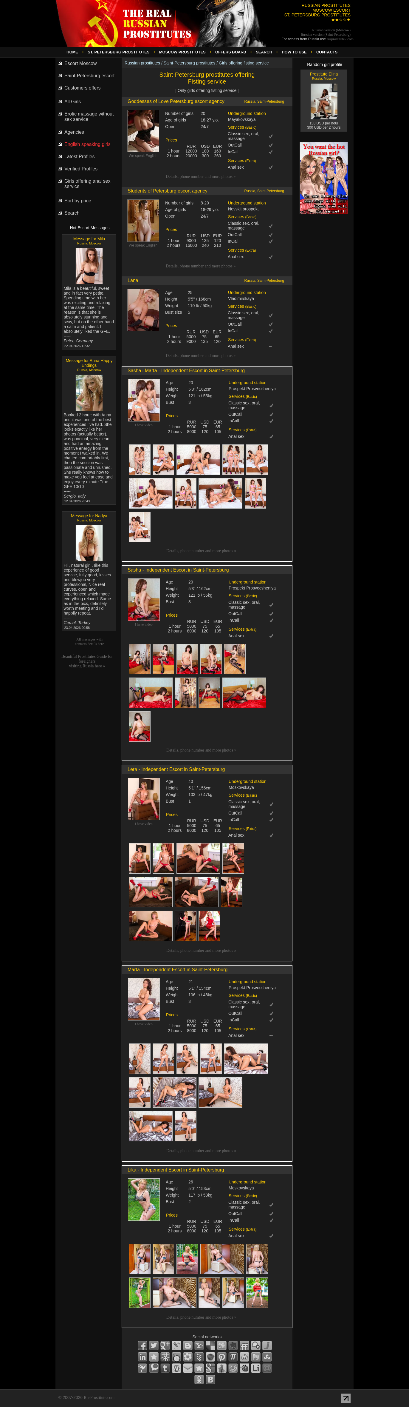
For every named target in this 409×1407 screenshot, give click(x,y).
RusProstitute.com (99, 1397)
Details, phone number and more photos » (201, 176)
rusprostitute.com (340, 39)
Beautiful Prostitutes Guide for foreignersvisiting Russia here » (87, 661)
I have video (143, 425)
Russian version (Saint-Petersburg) (326, 35)
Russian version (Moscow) (331, 30)
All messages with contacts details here (89, 641)
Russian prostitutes (142, 63)
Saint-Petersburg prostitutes (190, 63)
